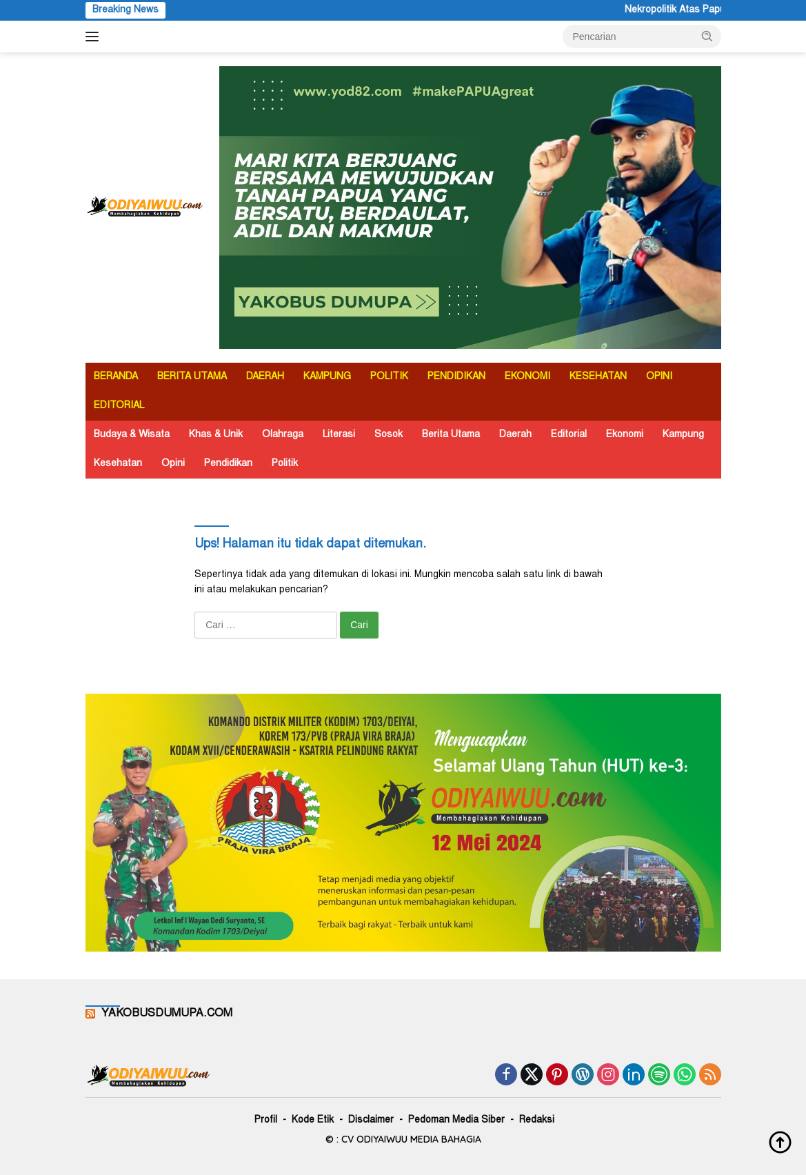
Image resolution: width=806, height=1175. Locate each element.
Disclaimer (371, 1120)
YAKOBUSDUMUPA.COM (166, 1013)
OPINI (659, 377)
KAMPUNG (327, 377)
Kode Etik (313, 1120)
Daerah (515, 435)
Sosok (388, 435)
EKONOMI (527, 377)
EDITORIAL (119, 406)
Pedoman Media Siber (456, 1120)
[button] (707, 36)
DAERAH (265, 377)
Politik (285, 464)
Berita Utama (451, 435)
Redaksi (536, 1120)
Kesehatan (118, 464)
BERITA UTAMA (192, 377)
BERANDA (116, 377)
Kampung (683, 435)
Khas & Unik (216, 435)
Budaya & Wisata (132, 435)
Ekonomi (624, 435)
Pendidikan (228, 464)
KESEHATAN (598, 377)
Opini (173, 464)
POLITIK (389, 377)
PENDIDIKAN (456, 377)
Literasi (339, 435)
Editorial (569, 435)
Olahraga (282, 435)
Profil (265, 1120)
